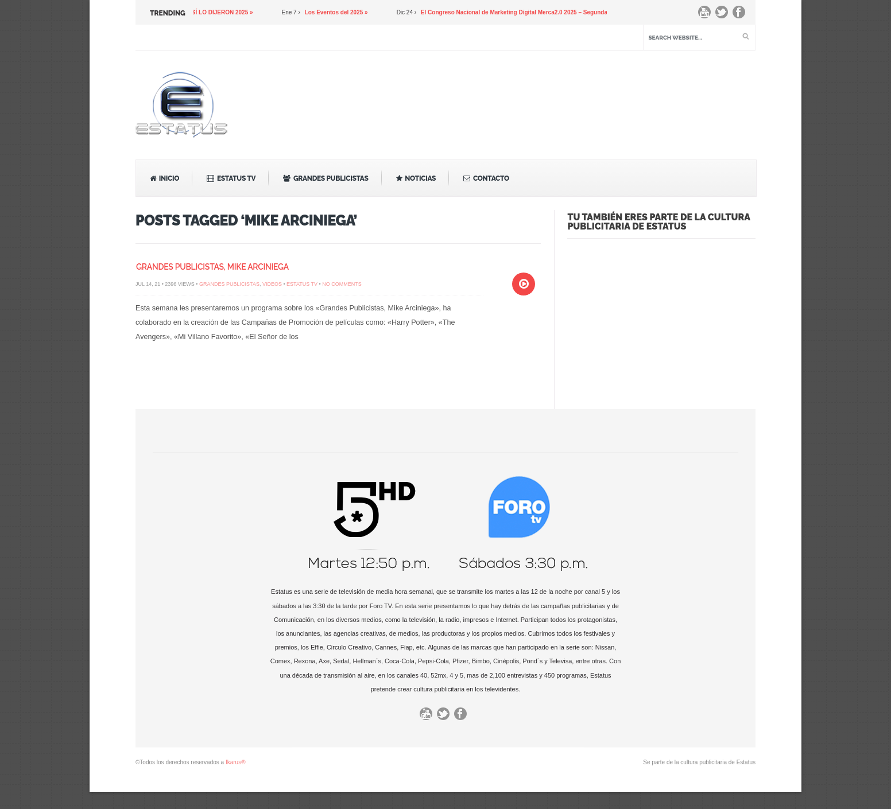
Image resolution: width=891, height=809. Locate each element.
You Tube (707, 15)
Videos (272, 284)
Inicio (164, 178)
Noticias (416, 178)
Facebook (742, 15)
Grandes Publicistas (325, 178)
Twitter (724, 15)
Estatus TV (231, 178)
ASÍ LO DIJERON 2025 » (225, 12)
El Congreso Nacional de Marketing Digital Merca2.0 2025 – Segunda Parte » (529, 12)
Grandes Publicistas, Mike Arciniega (212, 266)
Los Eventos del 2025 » (341, 12)
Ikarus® (236, 762)
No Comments (342, 284)
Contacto (486, 178)
